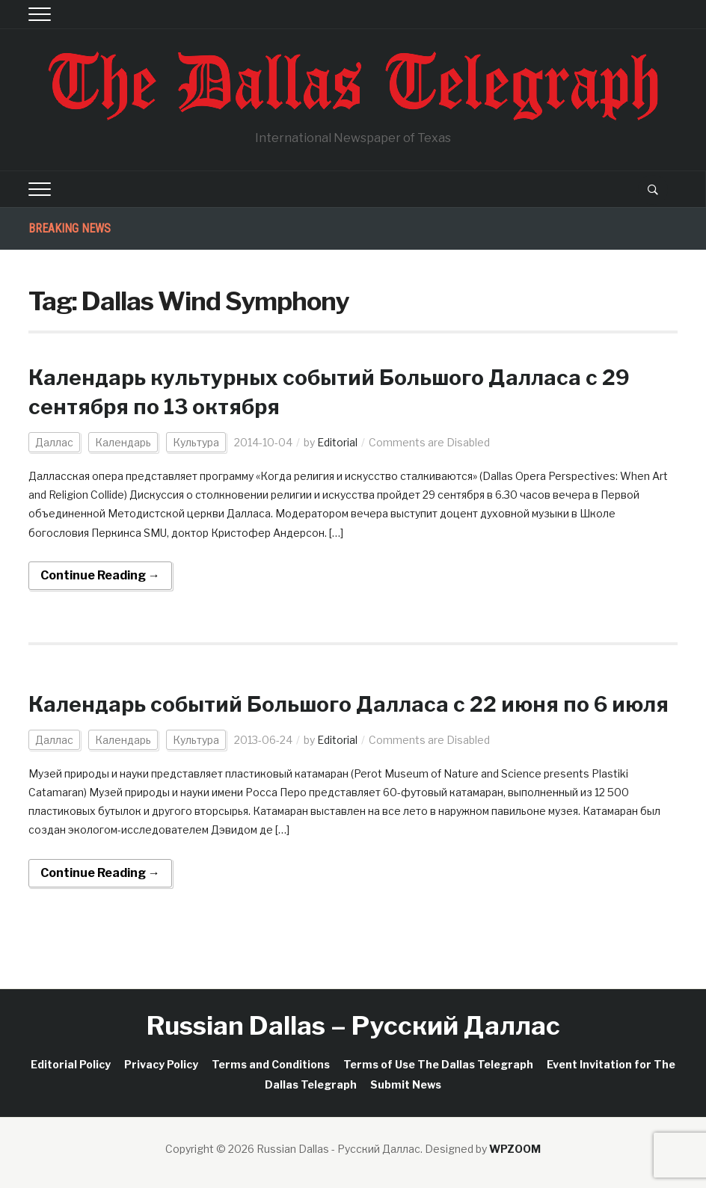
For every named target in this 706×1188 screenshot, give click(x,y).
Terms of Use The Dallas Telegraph (438, 1064)
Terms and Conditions (271, 1064)
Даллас (54, 442)
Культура (196, 442)
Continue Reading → (100, 575)
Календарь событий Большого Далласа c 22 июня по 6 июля (348, 704)
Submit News (405, 1084)
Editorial (337, 442)
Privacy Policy (161, 1064)
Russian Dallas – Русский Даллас (353, 1025)
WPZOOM (515, 1148)
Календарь (123, 442)
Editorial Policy (71, 1064)
